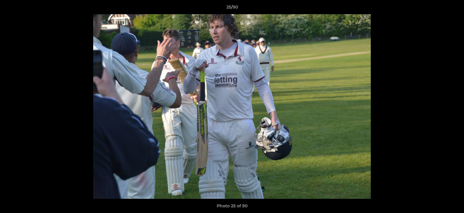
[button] (453, 8)
